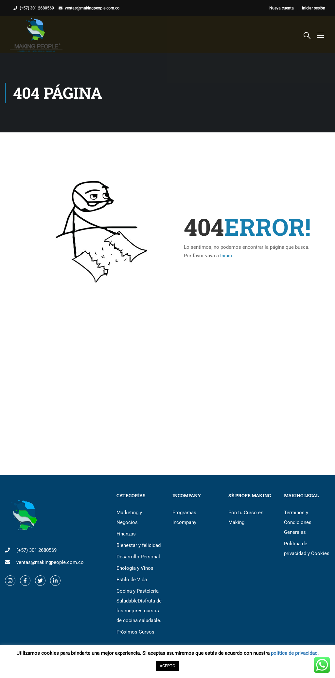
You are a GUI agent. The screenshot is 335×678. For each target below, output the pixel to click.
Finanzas (126, 534)
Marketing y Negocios (129, 517)
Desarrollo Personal (138, 557)
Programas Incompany (184, 517)
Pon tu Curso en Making (245, 517)
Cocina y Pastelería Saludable (139, 605)
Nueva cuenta (281, 8)
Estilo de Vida (131, 580)
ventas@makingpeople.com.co (92, 8)
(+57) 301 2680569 (37, 8)
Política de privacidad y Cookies (306, 548)
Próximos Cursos (135, 632)
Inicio (226, 256)
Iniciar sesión (313, 8)
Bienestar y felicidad (138, 545)
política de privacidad (294, 653)
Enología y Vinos (134, 568)
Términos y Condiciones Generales (297, 522)
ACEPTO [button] (167, 665)
